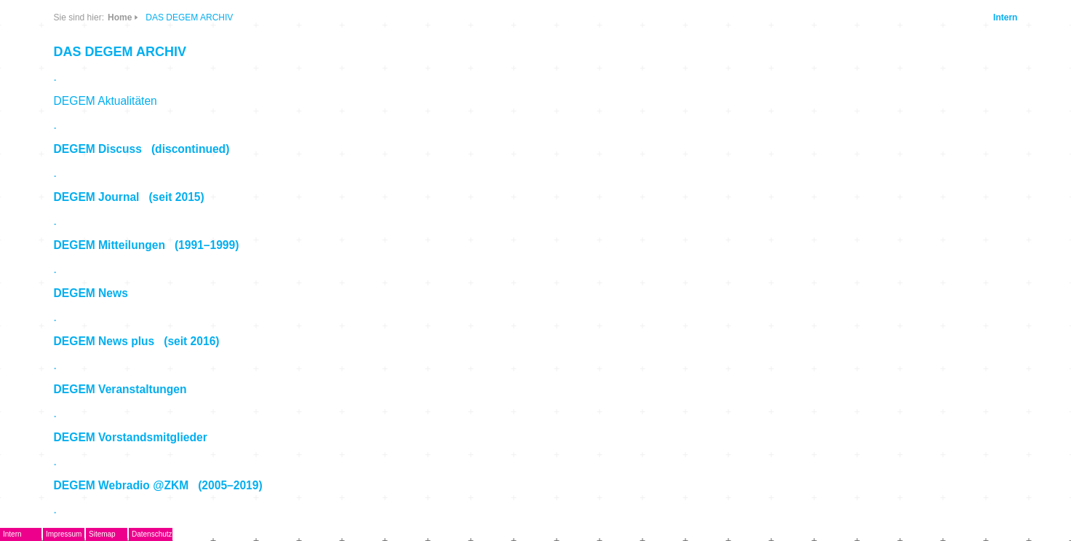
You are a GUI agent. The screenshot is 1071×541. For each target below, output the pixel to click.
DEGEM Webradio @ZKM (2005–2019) (158, 485)
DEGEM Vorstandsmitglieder (130, 437)
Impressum (63, 534)
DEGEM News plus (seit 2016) (137, 341)
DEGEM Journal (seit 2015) (129, 197)
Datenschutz (152, 534)
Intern (1005, 17)
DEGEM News (91, 293)
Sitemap (102, 534)
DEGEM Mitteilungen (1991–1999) (146, 245)
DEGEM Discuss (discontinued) (142, 149)
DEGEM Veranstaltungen (120, 389)
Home (120, 17)
